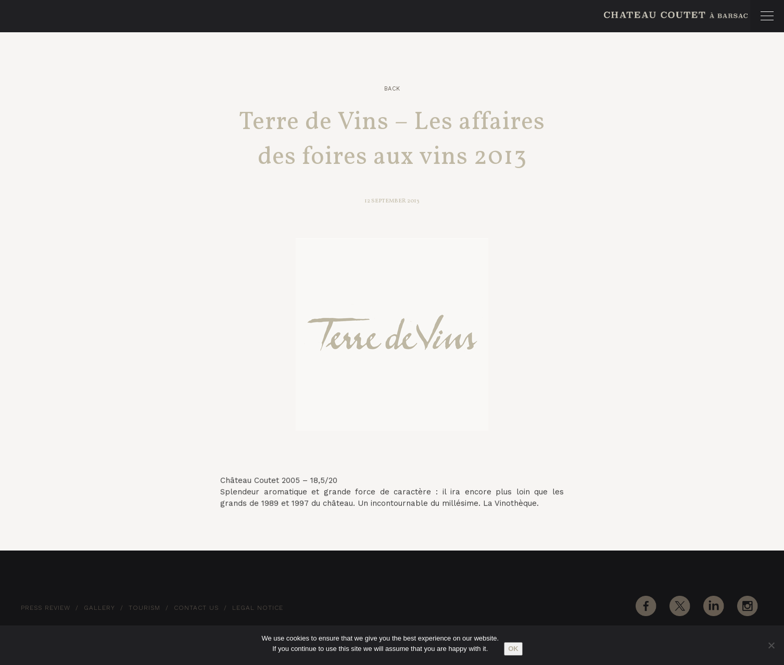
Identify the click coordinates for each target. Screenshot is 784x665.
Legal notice (257, 607)
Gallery (99, 607)
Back (392, 88)
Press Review (45, 607)
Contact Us (196, 607)
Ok (513, 649)
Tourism (144, 607)
